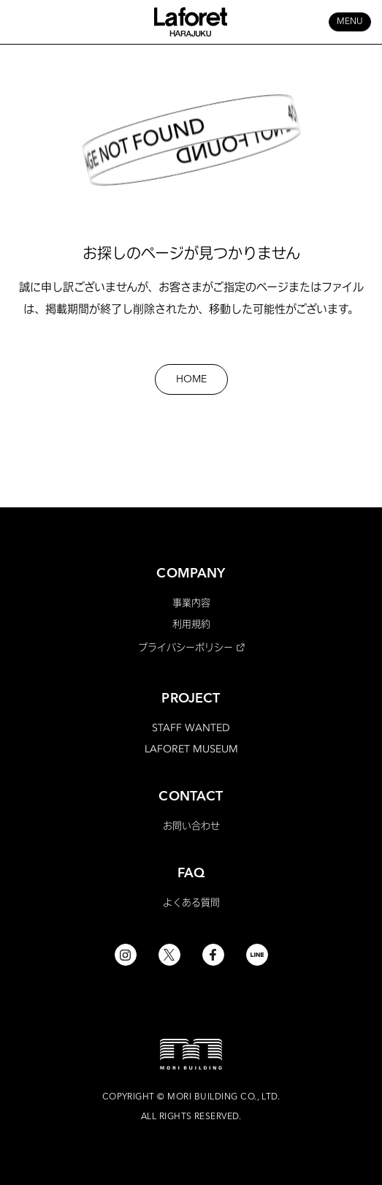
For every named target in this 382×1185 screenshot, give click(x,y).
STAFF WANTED (191, 727)
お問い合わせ (191, 825)
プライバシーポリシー (185, 647)
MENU (350, 22)
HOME (191, 379)
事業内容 (191, 602)
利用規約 (191, 623)
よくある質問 (191, 902)
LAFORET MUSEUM (191, 748)
